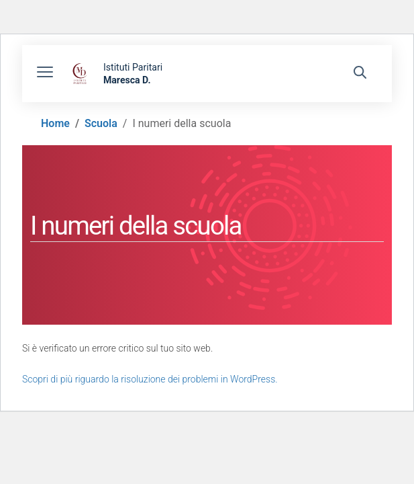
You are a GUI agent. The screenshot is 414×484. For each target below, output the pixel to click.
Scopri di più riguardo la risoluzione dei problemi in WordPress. (150, 379)
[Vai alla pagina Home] (55, 123)
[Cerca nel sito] (360, 74)
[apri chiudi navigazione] (45, 74)
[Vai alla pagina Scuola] (101, 123)
